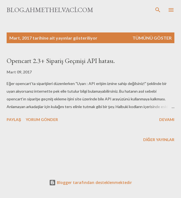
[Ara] (158, 10)
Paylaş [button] (14, 119)
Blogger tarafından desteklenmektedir (90, 182)
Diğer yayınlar (158, 139)
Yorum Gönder (42, 119)
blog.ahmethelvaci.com (50, 10)
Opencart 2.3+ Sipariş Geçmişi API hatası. (61, 60)
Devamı (166, 119)
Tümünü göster (152, 37)
